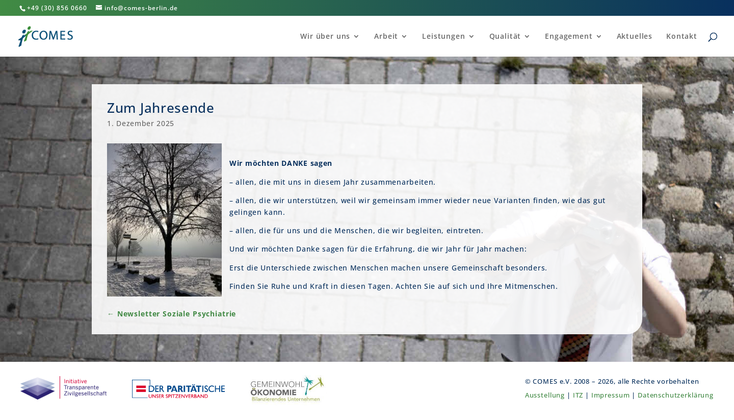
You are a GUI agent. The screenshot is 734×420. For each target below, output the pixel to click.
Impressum (610, 395)
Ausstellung (545, 395)
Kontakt (681, 37)
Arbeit (386, 37)
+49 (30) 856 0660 (57, 8)
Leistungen (443, 37)
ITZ (578, 395)
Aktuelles (635, 37)
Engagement (569, 37)
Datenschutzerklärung (676, 395)
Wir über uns (325, 37)
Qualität (505, 37)
